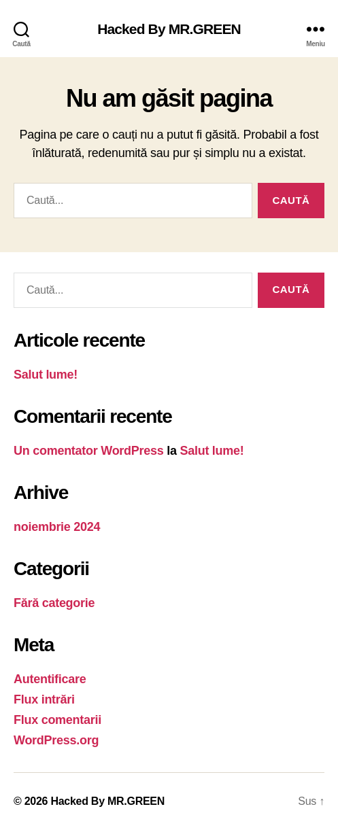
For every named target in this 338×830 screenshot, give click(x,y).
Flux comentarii (57, 720)
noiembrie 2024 (57, 527)
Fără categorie (54, 603)
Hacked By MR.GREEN (169, 29)
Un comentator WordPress (89, 450)
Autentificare (50, 679)
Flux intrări (44, 699)
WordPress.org (56, 740)
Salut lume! (46, 374)
